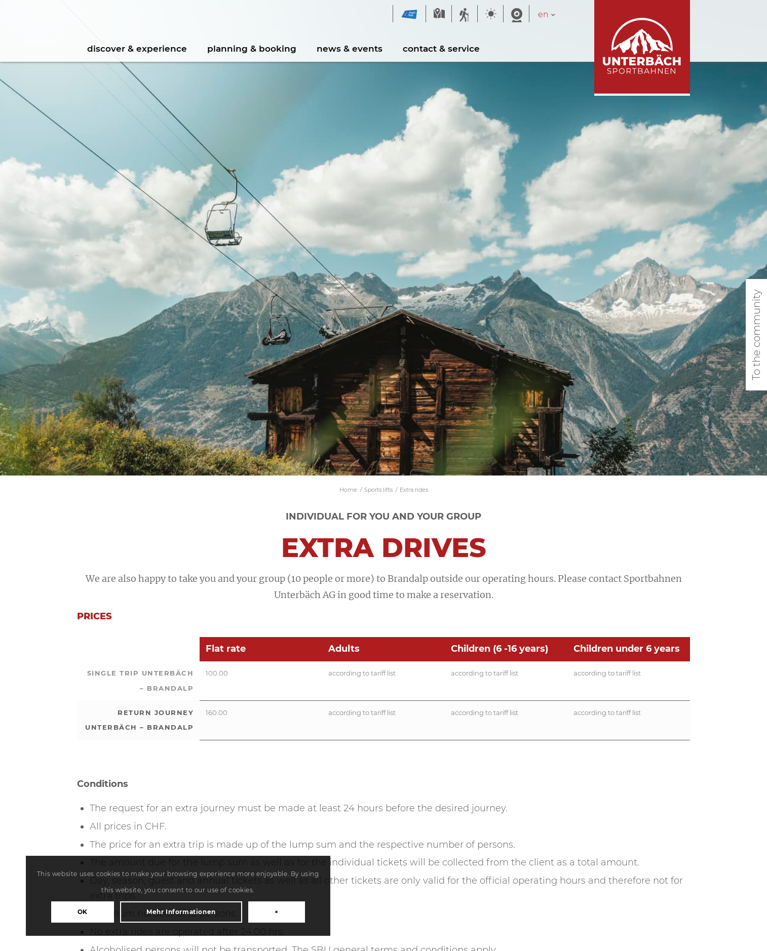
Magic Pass (409, 14)
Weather (490, 14)
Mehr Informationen (111, 884)
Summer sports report (464, 14)
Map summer (438, 14)
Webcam (516, 14)
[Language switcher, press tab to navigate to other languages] (552, 14)
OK (111, 856)
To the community (756, 334)
